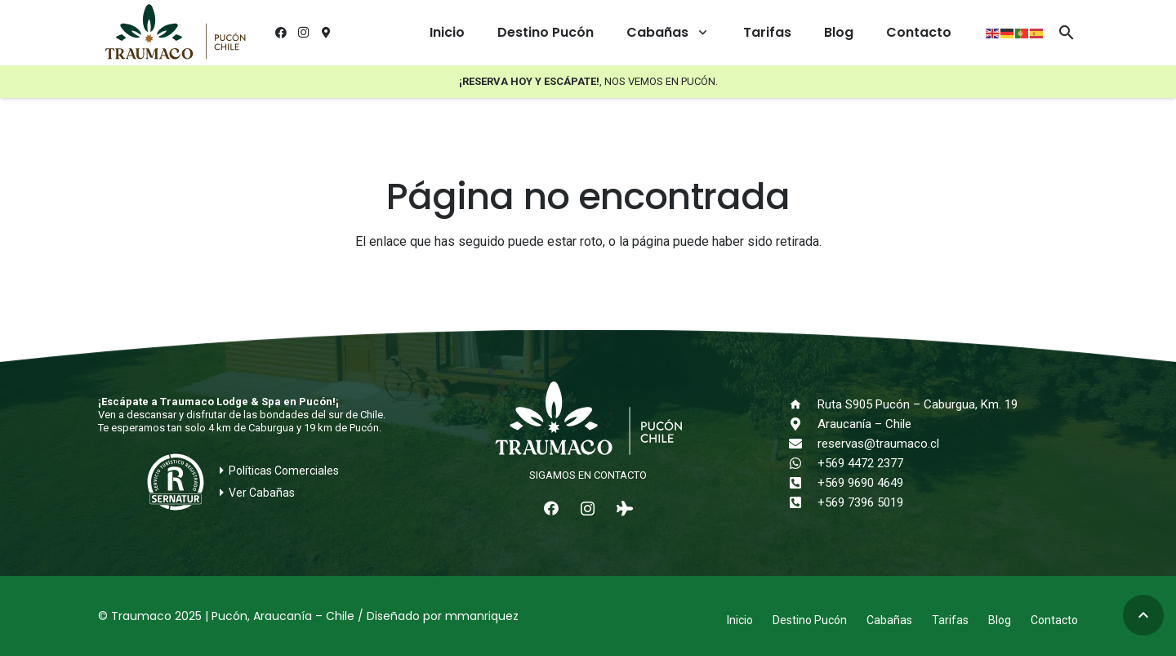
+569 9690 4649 (860, 482)
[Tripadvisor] (624, 508)
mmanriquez (482, 616)
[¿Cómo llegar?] (326, 32)
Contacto (1054, 620)
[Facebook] (281, 32)
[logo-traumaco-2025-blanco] (588, 420)
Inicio (740, 620)
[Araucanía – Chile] (802, 424)
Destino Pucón (810, 620)
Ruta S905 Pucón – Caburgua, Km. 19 (917, 404)
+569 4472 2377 (860, 463)
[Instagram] (303, 32)
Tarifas (950, 620)
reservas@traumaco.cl (878, 443)
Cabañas (889, 620)
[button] (699, 32)
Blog (999, 620)
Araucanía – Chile (864, 424)
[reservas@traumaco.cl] (802, 443)
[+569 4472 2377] (802, 463)
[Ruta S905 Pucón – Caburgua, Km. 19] (802, 404)
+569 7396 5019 (860, 502)
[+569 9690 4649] (802, 482)
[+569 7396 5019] (802, 502)
